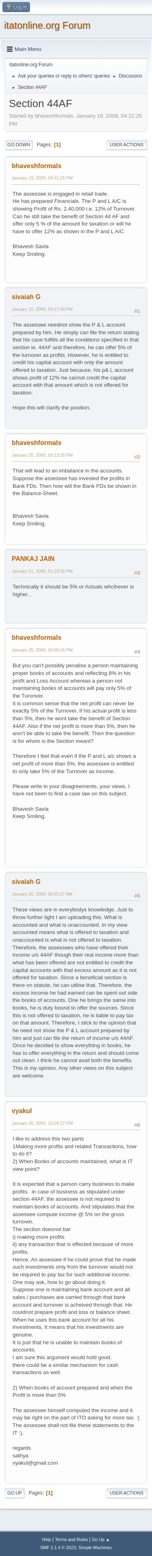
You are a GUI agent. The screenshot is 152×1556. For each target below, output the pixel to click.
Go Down (18, 144)
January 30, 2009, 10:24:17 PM (42, 1123)
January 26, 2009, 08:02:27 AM (42, 894)
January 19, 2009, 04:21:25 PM (42, 177)
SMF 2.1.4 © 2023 (58, 1547)
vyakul (22, 1110)
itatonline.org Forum (47, 25)
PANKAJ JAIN (33, 558)
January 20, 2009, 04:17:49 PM (42, 309)
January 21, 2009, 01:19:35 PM (42, 571)
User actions (126, 144)
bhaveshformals (37, 165)
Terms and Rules (71, 1539)
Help (46, 1539)
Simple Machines (95, 1547)
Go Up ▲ (101, 1539)
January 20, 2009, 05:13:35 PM (42, 455)
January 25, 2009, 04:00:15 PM (42, 649)
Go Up (14, 1493)
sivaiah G (26, 296)
